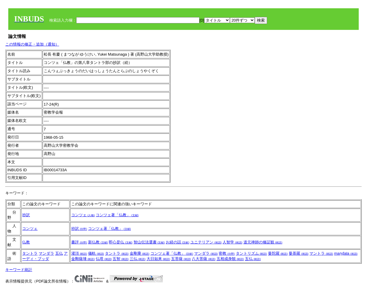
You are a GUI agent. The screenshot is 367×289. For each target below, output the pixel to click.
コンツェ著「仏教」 (117, 215)
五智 (121, 258)
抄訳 (26, 215)
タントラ (30, 253)
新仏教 (98, 242)
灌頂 (79, 253)
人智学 (232, 242)
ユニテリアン (206, 242)
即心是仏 (120, 242)
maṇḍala (346, 253)
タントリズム (251, 253)
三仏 (138, 258)
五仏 (59, 253)
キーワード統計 (18, 269)
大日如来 (158, 258)
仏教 (26, 242)
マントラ (321, 253)
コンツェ (83, 215)
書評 (79, 242)
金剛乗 (140, 253)
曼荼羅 (298, 253)
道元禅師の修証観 (262, 242)
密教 (227, 253)
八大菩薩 (203, 258)
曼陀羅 (278, 253)
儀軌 (96, 253)
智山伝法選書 (149, 242)
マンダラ (46, 253)
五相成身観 (230, 258)
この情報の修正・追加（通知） (32, 44)
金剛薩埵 (83, 258)
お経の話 (177, 242)
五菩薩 (181, 258)
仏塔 (104, 258)
